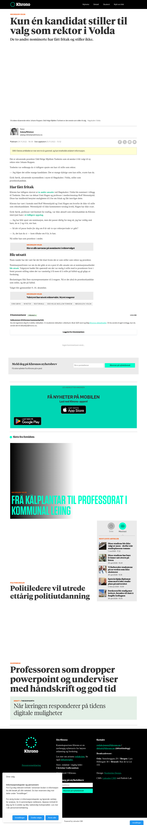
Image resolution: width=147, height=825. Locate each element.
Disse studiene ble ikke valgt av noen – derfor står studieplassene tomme (120, 546)
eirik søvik (16, 304)
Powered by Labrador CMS (73, 821)
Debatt (96, 5)
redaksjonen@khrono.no (108, 745)
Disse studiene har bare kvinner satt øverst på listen (119, 558)
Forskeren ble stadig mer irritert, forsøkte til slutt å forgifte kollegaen (120, 593)
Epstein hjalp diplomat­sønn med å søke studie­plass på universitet (119, 581)
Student (106, 5)
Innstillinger (136, 823)
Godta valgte (36, 818)
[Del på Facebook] (120, 142)
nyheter (27, 304)
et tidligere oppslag (34, 215)
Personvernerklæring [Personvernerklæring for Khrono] (31, 765)
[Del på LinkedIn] (130, 142)
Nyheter (86, 5)
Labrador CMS (109, 778)
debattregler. (67, 759)
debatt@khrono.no (105, 748)
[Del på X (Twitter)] (125, 142)
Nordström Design (112, 773)
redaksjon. (80, 756)
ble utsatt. (14, 268)
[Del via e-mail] (135, 142)
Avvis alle (52, 818)
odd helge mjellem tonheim (59, 304)
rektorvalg (39, 304)
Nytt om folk (119, 5)
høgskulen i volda (83, 304)
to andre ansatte (46, 192)
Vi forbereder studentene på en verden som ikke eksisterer (120, 569)
